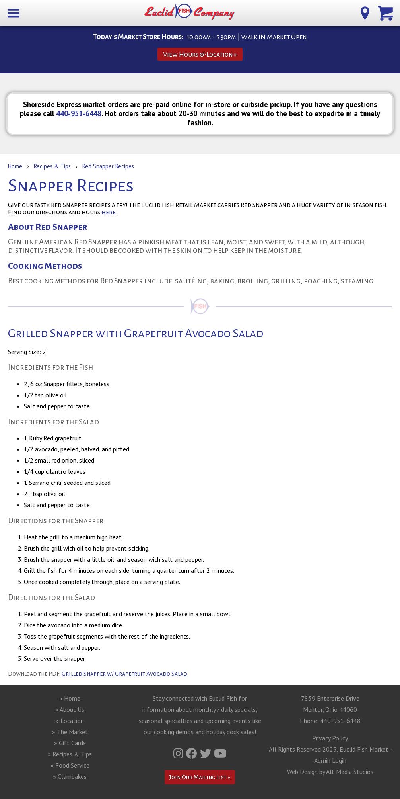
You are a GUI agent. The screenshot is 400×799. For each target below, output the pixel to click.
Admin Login (330, 760)
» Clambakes (70, 776)
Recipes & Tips (52, 166)
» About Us (69, 709)
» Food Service (69, 765)
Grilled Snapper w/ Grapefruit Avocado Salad (124, 673)
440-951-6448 (78, 113)
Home (15, 166)
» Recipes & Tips (70, 754)
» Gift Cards (70, 743)
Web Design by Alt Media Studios (330, 772)
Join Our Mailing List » (199, 777)
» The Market (70, 732)
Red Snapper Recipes (108, 166)
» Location (70, 721)
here (108, 212)
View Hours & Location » (200, 54)
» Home (69, 698)
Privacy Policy (330, 738)
